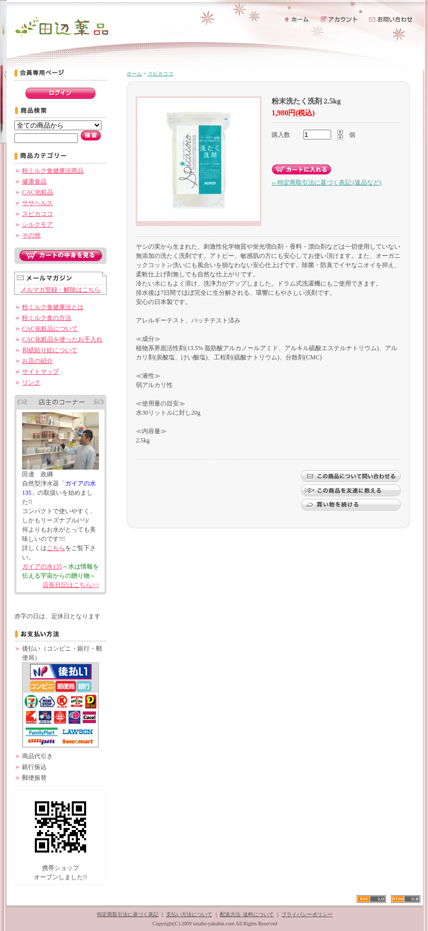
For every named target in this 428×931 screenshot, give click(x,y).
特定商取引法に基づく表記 (127, 914)
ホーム (134, 73)
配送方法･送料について (247, 914)
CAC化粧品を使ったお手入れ (62, 339)
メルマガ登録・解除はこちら (60, 289)
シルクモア (37, 224)
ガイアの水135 (42, 566)
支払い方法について (189, 914)
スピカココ (37, 213)
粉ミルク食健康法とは (53, 307)
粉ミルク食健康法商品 (53, 170)
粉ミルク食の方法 (46, 317)
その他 (31, 235)
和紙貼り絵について (49, 350)
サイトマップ (40, 371)
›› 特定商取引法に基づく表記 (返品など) (326, 182)
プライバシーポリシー (307, 914)
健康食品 (34, 181)
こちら (56, 548)
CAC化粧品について (50, 328)
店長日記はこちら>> (71, 585)
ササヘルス (37, 203)
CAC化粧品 (37, 192)
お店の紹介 (37, 361)
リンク (31, 382)
